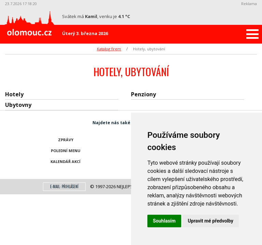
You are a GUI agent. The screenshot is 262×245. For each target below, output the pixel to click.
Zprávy (65, 139)
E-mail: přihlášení (64, 186)
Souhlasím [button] (164, 221)
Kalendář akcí (65, 161)
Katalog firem (109, 48)
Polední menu (66, 150)
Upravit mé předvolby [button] (210, 221)
